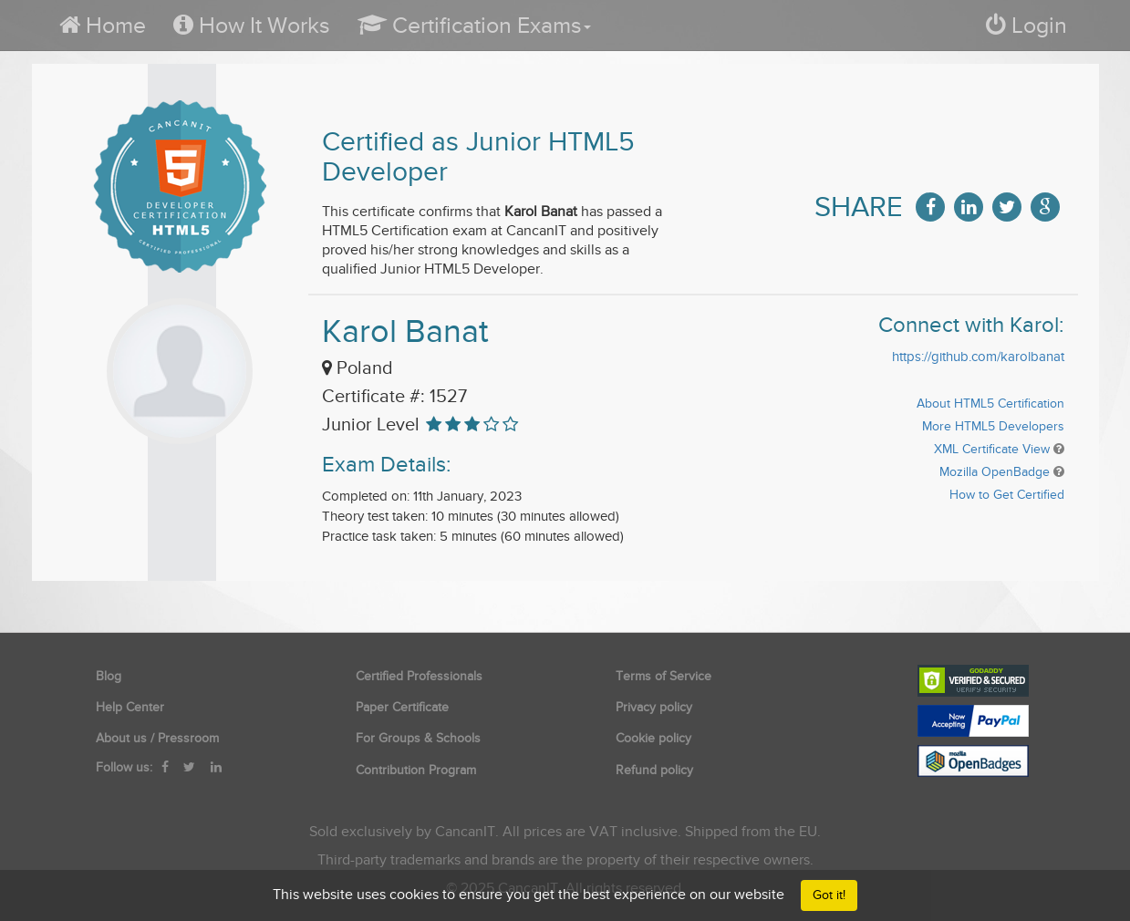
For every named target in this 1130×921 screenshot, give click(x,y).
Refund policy (654, 770)
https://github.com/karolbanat (978, 356)
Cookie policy (653, 738)
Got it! (829, 895)
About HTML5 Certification (990, 403)
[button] (474, 25)
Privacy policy (654, 707)
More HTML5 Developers (993, 426)
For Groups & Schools (418, 738)
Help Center (130, 707)
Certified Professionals (419, 676)
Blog (108, 676)
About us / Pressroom (157, 738)
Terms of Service (663, 676)
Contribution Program (416, 770)
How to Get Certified (1006, 494)
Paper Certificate (402, 707)
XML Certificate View (992, 449)
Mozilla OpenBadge (994, 472)
